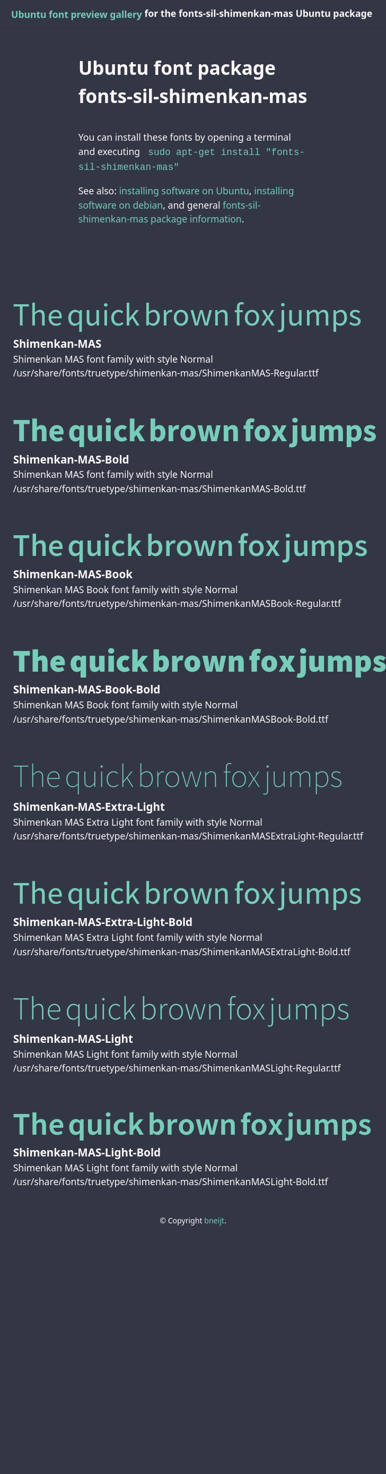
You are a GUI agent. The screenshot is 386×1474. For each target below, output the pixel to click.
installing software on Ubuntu (184, 188)
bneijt (214, 1218)
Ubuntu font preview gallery (76, 14)
